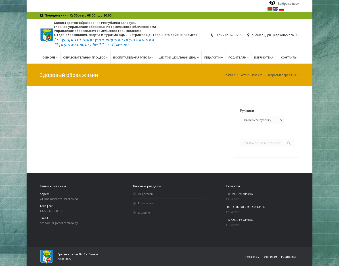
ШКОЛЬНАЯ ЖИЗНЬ (239, 194)
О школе (144, 213)
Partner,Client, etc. (251, 75)
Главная (229, 75)
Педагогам (145, 194)
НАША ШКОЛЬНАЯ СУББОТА (245, 207)
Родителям (146, 203)
